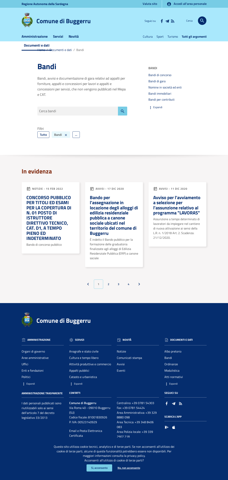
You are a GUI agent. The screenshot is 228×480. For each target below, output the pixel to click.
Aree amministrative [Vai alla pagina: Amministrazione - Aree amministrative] (35, 360)
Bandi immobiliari (159, 95)
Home (41, 51)
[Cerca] (202, 20)
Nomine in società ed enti (165, 89)
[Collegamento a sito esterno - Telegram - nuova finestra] (167, 20)
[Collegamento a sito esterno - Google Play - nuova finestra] (166, 429)
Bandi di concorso (159, 77)
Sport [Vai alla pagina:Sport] (160, 38)
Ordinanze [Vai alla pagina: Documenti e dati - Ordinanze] (171, 366)
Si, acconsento (99, 468)
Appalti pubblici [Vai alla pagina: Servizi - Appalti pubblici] (79, 372)
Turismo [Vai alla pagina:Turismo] (172, 38)
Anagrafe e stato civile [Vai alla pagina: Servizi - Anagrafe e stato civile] (83, 353)
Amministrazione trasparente (42, 395)
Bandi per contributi (161, 101)
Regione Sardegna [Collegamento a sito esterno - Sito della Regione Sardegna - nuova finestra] (45, 4)
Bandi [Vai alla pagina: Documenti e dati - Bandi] (168, 360)
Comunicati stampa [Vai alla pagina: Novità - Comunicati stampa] (129, 360)
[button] (169, 109)
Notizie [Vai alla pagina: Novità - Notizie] (121, 353)
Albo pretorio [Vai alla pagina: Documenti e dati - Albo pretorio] (172, 353)
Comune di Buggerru (63, 20)
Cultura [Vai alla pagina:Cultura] (148, 38)
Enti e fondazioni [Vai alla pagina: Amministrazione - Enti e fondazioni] (33, 372)
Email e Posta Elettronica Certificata (85, 435)
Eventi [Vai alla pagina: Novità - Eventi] (121, 372)
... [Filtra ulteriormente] (76, 137)
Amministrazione (35, 38)
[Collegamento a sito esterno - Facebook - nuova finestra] (161, 20)
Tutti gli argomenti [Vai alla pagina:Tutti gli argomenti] (194, 38)
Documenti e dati (37, 47)
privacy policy (136, 455)
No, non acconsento (129, 468)
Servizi (58, 38)
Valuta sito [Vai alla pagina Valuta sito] (150, 3)
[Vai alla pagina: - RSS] (172, 20)
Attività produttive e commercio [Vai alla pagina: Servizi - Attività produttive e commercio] (90, 366)
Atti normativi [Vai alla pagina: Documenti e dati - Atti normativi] (173, 379)
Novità (74, 38)
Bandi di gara (157, 83)
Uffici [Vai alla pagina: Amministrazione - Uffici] (25, 366)
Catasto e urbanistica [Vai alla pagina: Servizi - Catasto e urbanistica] (83, 379)
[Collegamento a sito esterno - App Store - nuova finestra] (173, 429)
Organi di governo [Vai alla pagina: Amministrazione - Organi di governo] (33, 353)
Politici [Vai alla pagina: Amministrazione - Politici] (26, 379)
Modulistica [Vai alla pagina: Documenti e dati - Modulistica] (171, 372)
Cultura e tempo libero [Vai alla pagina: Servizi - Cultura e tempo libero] (83, 360)
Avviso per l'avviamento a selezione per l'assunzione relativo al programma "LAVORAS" (176, 207)
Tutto (43, 137)
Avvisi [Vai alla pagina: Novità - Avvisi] (121, 366)
